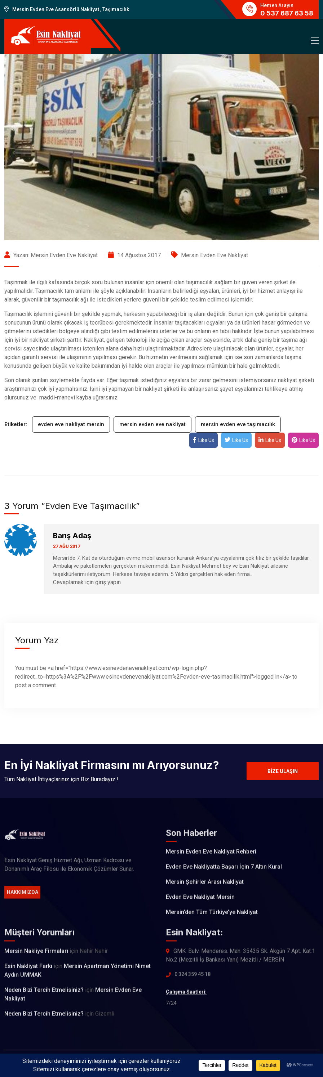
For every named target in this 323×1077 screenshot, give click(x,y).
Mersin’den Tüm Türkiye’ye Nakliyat (212, 916)
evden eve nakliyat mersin (71, 424)
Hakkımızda (22, 896)
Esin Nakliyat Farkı (28, 970)
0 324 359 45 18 (192, 978)
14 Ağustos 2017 (134, 255)
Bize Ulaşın (282, 771)
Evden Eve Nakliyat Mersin (200, 901)
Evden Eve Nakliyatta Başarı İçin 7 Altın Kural (224, 870)
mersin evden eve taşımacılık (238, 424)
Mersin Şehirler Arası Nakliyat (205, 885)
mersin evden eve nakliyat (152, 424)
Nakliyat (94, 339)
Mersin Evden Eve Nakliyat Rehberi (211, 855)
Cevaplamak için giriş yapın (87, 582)
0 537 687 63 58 (286, 13)
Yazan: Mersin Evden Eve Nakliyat (51, 255)
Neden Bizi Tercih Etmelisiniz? (44, 994)
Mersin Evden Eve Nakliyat (214, 255)
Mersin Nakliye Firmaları (36, 955)
